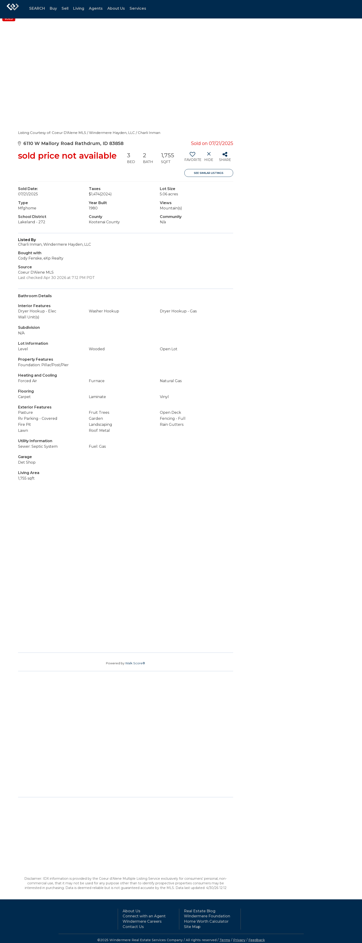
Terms (225, 940)
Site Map (192, 927)
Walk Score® (135, 663)
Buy (53, 8)
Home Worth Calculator (206, 921)
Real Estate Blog (199, 911)
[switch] (192, 158)
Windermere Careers (142, 921)
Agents (96, 8)
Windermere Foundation (207, 916)
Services (138, 8)
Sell (65, 8)
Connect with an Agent (144, 916)
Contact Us (133, 927)
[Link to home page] (12, 9)
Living (78, 8)
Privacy (239, 940)
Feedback (256, 940)
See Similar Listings (208, 173)
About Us (116, 8)
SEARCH (37, 8)
